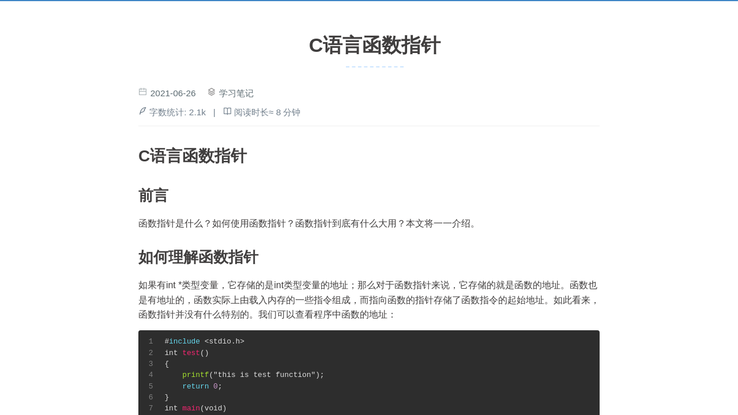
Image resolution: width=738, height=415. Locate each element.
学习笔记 (236, 93)
